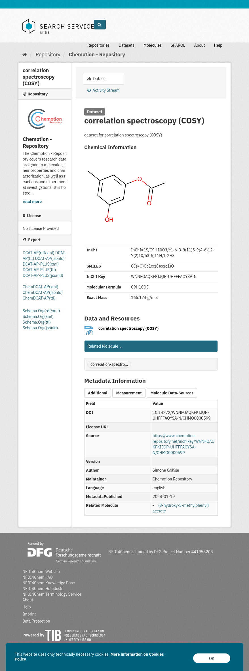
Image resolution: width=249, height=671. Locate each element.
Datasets (126, 45)
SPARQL (178, 45)
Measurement (129, 393)
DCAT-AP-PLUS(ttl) (39, 269)
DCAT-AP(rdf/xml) (39, 252)
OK (211, 658)
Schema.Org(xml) (38, 316)
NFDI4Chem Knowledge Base (48, 582)
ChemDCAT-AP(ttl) (39, 298)
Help (218, 45)
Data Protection (36, 621)
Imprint (29, 614)
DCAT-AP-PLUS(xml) (41, 264)
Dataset (97, 78)
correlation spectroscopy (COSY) (128, 328)
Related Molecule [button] (105, 346)
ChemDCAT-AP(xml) (40, 286)
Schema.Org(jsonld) (40, 327)
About (199, 45)
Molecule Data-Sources (172, 393)
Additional (97, 393)
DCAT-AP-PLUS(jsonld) (43, 275)
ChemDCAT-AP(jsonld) (43, 292)
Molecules (153, 45)
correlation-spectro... (109, 364)
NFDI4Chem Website (41, 571)
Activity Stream (103, 90)
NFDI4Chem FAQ (37, 577)
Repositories (98, 45)
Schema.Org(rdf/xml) (41, 310)
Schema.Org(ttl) (37, 322)
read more (32, 201)
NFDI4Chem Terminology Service (51, 594)
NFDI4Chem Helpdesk (42, 588)
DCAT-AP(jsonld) (50, 258)
